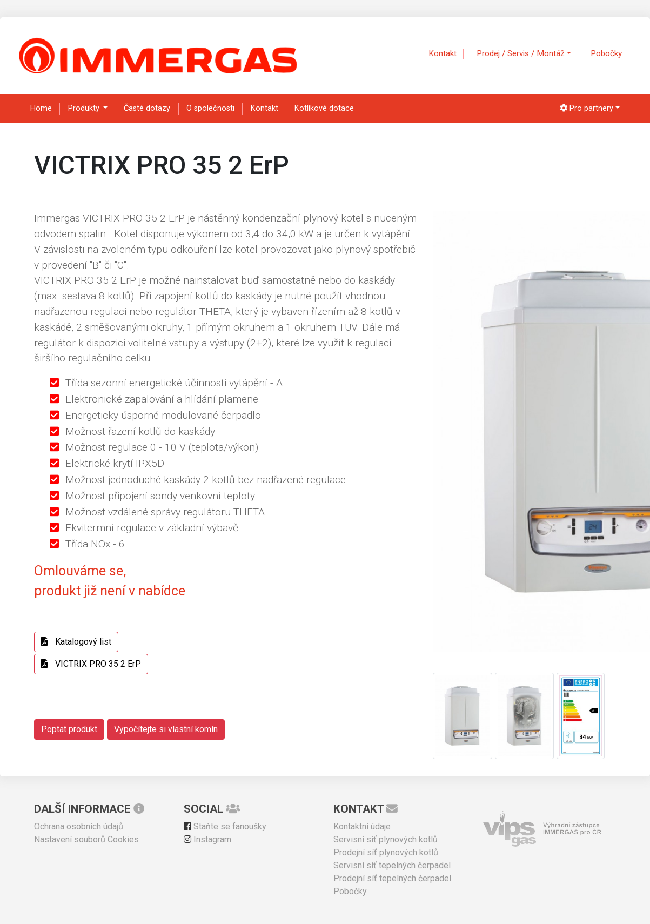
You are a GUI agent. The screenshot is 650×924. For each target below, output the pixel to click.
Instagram (207, 839)
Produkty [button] (85, 108)
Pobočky (606, 53)
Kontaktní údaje (362, 826)
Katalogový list (76, 642)
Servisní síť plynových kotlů (385, 839)
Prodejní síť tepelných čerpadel (392, 878)
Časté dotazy (147, 108)
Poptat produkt (69, 729)
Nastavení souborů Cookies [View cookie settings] (86, 839)
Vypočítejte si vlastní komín (166, 729)
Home (41, 108)
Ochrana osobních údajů (78, 826)
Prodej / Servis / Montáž (521, 53)
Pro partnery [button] (586, 108)
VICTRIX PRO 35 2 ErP (91, 664)
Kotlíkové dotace (324, 108)
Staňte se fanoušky (225, 826)
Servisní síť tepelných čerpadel (392, 865)
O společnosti (210, 108)
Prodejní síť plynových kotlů (385, 852)
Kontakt (442, 53)
